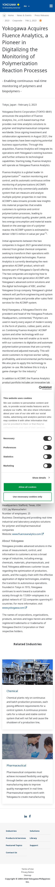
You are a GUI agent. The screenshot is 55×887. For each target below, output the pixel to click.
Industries (11, 831)
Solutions (34, 831)
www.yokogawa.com (14, 607)
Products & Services (16, 838)
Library (33, 838)
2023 (7, 20)
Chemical (12, 691)
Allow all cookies (27, 487)
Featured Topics (14, 845)
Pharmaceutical (16, 765)
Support (34, 845)
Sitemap (27, 875)
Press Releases (42, 15)
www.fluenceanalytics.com (28, 534)
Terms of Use (28, 869)
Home (11, 15)
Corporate (17, 20)
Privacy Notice (27, 872)
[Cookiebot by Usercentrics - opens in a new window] (39, 388)
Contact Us (11, 852)
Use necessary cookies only (27, 496)
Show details (39, 477)
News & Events (24, 15)
